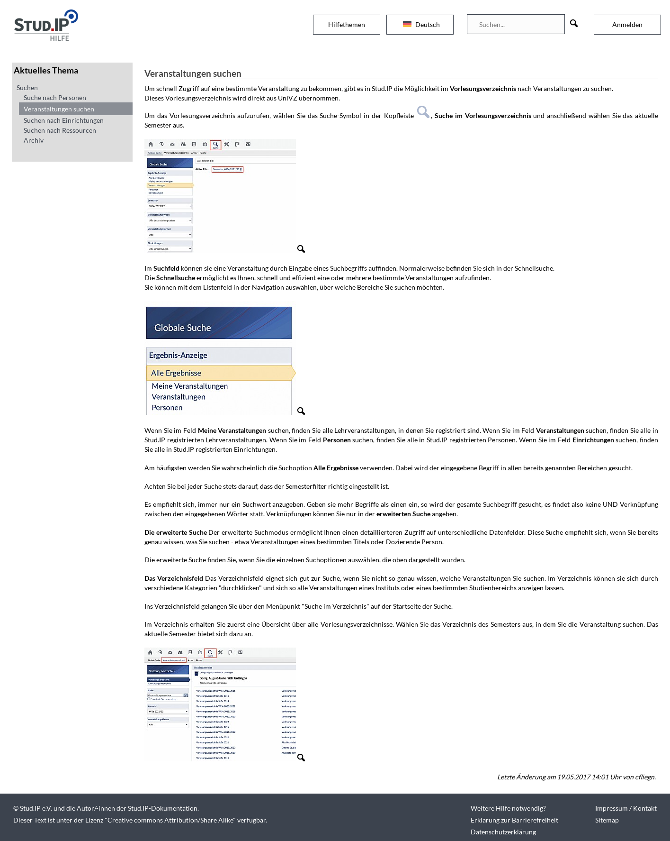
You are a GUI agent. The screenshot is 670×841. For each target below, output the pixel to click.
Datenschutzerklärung (503, 832)
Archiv (34, 140)
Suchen (27, 87)
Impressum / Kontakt (626, 808)
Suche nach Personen (55, 97)
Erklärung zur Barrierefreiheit (514, 820)
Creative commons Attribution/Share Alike (170, 820)
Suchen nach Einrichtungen (64, 120)
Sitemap (607, 820)
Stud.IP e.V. (36, 808)
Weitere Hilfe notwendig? (508, 808)
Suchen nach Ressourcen (60, 130)
